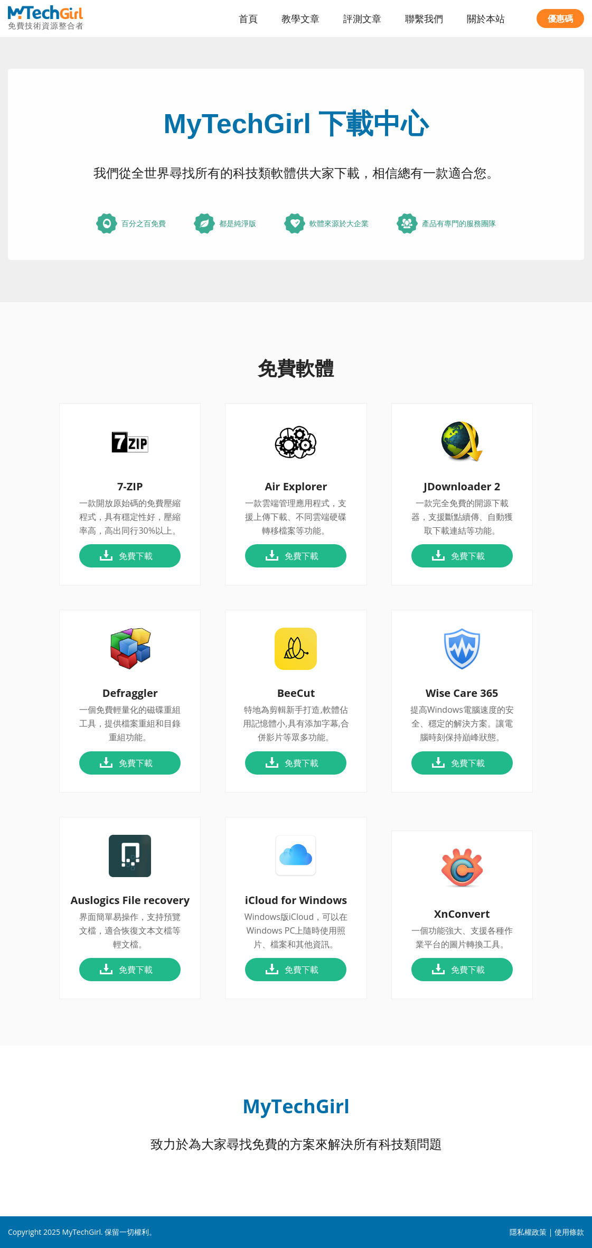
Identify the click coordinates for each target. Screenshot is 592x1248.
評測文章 (362, 18)
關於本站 (486, 18)
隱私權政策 (528, 1232)
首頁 (248, 18)
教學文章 (300, 18)
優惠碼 (560, 18)
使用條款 (569, 1232)
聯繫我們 (424, 18)
